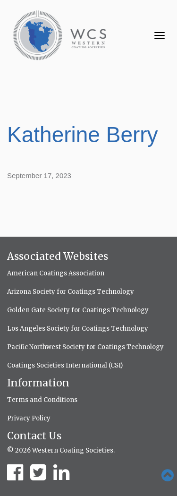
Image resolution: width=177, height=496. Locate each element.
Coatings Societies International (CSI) (65, 365)
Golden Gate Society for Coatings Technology (78, 310)
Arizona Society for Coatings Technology (70, 292)
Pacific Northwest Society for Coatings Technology (85, 347)
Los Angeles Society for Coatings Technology (77, 329)
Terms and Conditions (42, 400)
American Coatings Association (55, 273)
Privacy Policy (29, 418)
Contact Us (34, 435)
